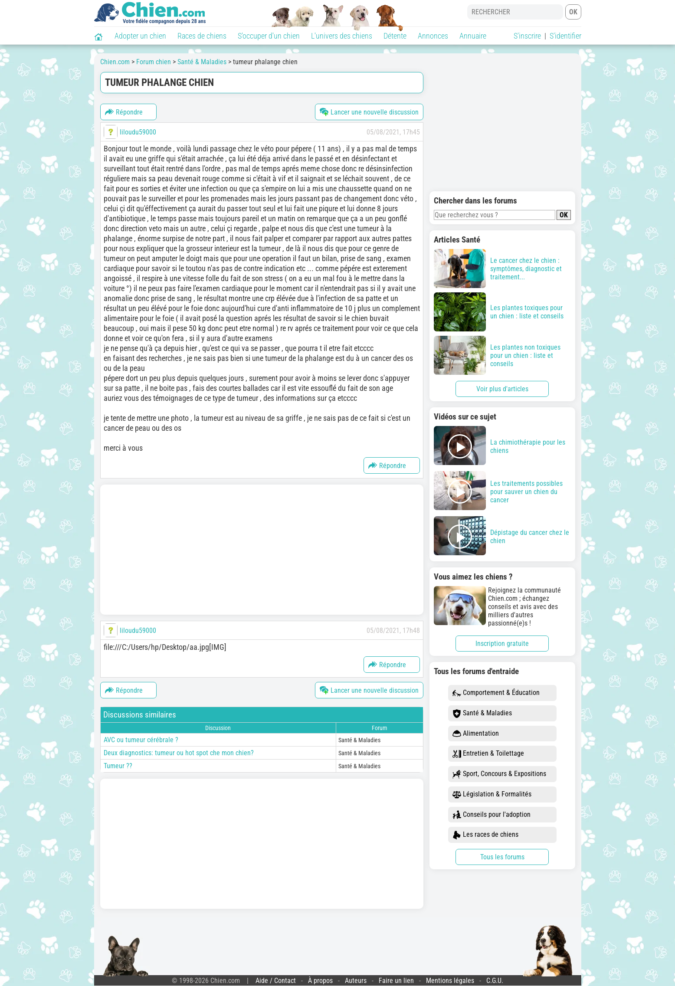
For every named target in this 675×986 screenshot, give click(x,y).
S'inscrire (527, 35)
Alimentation (475, 733)
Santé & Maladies (482, 713)
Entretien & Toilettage (488, 753)
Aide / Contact (276, 980)
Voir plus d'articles (502, 389)
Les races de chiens (485, 834)
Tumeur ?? (118, 766)
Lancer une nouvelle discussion (369, 112)
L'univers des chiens (341, 35)
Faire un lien (396, 980)
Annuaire (472, 35)
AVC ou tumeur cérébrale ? (141, 740)
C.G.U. (494, 980)
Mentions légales (450, 980)
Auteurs (356, 980)
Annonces (433, 35)
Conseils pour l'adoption (491, 814)
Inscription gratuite (502, 643)
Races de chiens (201, 35)
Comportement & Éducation (496, 693)
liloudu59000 (138, 132)
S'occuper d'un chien (269, 35)
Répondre (124, 112)
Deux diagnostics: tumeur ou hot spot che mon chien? (179, 753)
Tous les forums (502, 857)
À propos (320, 980)
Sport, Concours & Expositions (499, 774)
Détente (394, 35)
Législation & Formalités (491, 794)
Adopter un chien (140, 35)
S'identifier (565, 35)
